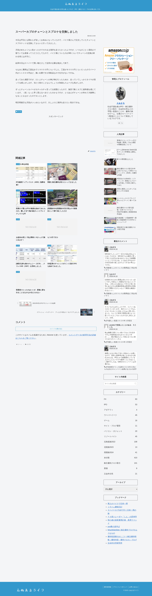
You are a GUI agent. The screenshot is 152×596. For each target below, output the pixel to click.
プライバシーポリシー (120, 587)
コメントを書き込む (56, 271)
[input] (121, 383)
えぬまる (121, 103)
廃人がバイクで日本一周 (118, 504)
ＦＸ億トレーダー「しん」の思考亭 (122, 517)
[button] (135, 383)
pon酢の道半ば (114, 527)
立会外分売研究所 (115, 543)
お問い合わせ (133, 587)
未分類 (18, 111)
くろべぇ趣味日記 (115, 507)
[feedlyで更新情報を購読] (119, 123)
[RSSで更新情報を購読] (122, 123)
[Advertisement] (56, 22)
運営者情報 (107, 587)
